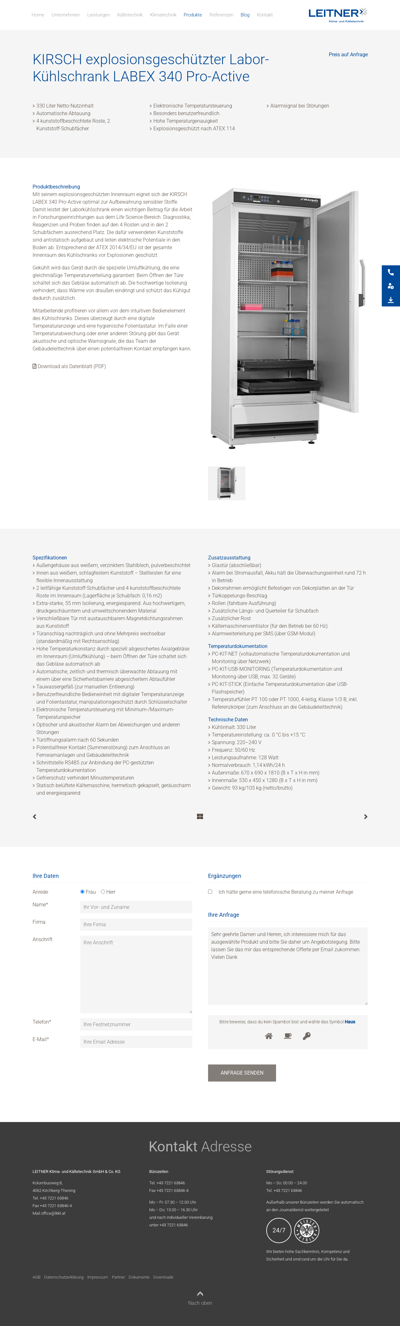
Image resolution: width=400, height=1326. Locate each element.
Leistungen (98, 15)
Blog (245, 15)
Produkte (193, 15)
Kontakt (265, 15)
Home (38, 15)
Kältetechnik (130, 15)
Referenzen (221, 15)
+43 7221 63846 (54, 1198)
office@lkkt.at (53, 1213)
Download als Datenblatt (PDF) (69, 366)
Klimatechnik (163, 15)
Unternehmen (66, 15)
